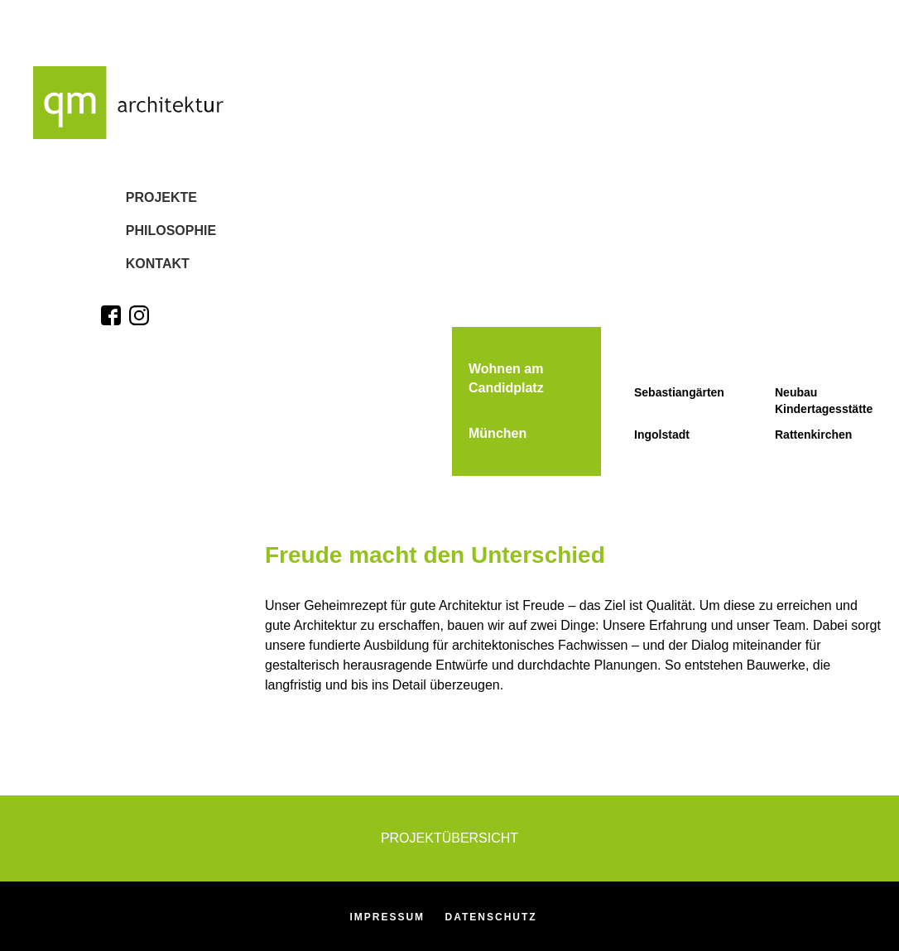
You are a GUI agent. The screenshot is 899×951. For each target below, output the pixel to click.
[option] (582, 10)
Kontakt (133, 271)
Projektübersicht (449, 838)
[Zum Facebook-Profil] (111, 327)
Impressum (387, 917)
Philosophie (146, 235)
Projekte (136, 198)
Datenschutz (491, 917)
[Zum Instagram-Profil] (139, 327)
